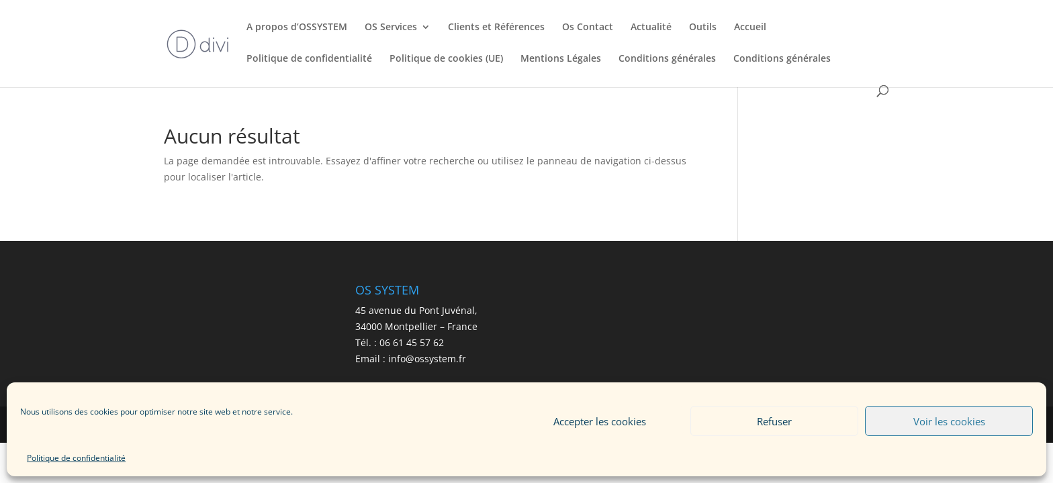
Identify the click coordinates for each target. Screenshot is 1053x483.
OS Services (391, 27)
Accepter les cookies (599, 421)
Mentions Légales (560, 59)
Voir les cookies (949, 421)
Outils (703, 27)
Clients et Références (496, 27)
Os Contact (587, 27)
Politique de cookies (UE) (446, 59)
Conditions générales (667, 59)
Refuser (774, 421)
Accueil (750, 27)
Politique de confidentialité (76, 458)
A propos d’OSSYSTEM (296, 27)
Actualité (651, 27)
